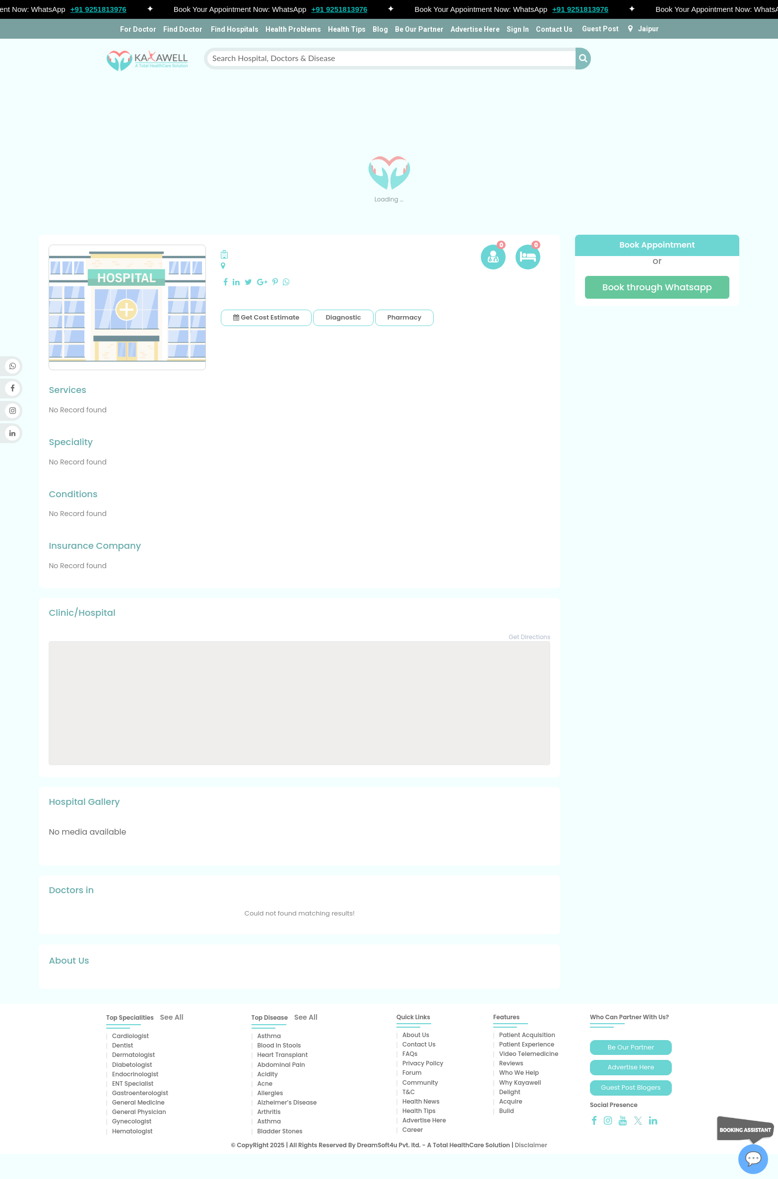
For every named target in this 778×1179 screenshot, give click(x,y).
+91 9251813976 (102, 9)
